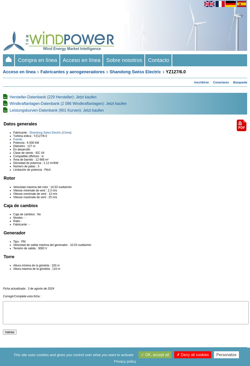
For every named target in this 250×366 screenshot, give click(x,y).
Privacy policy (125, 361)
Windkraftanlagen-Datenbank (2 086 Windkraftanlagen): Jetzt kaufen (68, 104)
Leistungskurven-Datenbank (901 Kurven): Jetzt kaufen (57, 110)
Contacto (158, 60)
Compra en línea (37, 60)
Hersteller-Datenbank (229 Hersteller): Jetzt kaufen (53, 97)
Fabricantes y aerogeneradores (72, 71)
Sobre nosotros (124, 60)
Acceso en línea (81, 60)
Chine (66, 132)
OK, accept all (155, 355)
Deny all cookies (193, 355)
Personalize (226, 355)
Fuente (17, 139)
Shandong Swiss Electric (135, 71)
